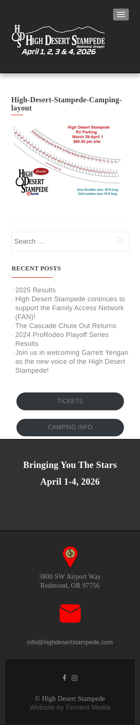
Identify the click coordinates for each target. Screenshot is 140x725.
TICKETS (70, 401)
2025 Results (35, 290)
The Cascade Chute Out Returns (65, 326)
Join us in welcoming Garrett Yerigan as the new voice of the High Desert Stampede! (71, 361)
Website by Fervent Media (70, 707)
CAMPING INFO (70, 427)
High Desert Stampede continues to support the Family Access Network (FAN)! (70, 308)
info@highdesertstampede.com (70, 642)
